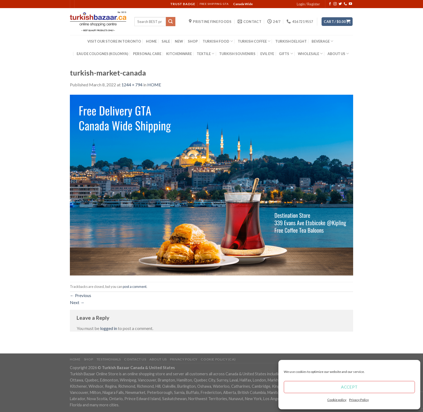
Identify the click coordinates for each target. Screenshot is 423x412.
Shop (88, 359)
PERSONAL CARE (147, 54)
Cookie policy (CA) (218, 359)
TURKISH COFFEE (254, 41)
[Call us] (345, 4)
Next (77, 302)
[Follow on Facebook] (330, 4)
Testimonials (109, 359)
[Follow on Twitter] (340, 4)
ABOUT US (338, 53)
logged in (108, 328)
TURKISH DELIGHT (291, 41)
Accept (349, 386)
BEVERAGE (322, 41)
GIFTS (286, 53)
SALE (166, 41)
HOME (151, 41)
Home (75, 359)
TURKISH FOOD (218, 41)
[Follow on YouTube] (350, 4)
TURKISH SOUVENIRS (237, 54)
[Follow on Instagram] (335, 4)
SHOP (193, 41)
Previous (80, 295)
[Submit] (170, 21)
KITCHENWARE (179, 54)
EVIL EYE (267, 54)
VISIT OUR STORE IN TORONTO (114, 41)
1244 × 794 (131, 84)
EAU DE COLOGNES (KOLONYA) (102, 54)
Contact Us (135, 359)
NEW (179, 41)
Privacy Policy (359, 400)
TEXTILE (205, 53)
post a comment (134, 286)
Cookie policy (336, 400)
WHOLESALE (310, 53)
